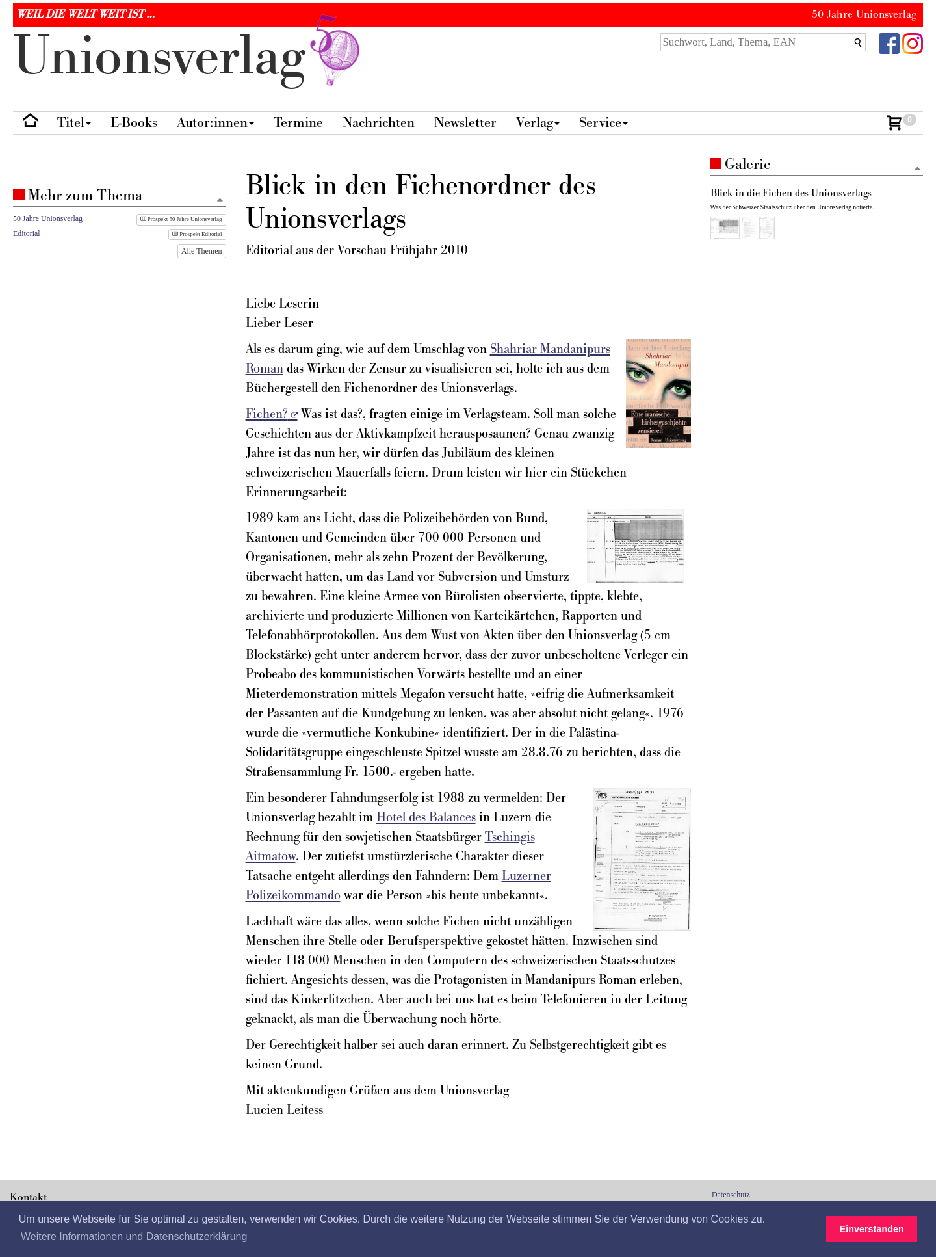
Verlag (538, 122)
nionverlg (189, 56)
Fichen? (267, 414)
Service (603, 122)
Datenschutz (731, 1194)
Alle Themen (201, 251)
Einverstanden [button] (872, 1229)
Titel (74, 122)
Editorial (26, 233)
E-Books (133, 122)
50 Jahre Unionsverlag (48, 218)
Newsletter (465, 122)
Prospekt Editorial (197, 234)
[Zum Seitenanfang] (917, 169)
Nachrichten (379, 122)
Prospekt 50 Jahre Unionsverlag (181, 219)
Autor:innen (215, 122)
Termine (298, 122)
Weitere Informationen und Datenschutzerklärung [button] (134, 1236)
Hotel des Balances (426, 817)
